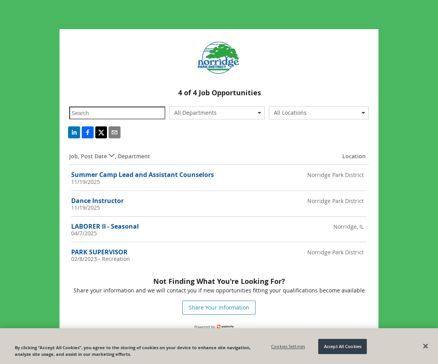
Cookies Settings (288, 348)
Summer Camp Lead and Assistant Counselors (142, 174)
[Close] (425, 347)
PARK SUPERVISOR (99, 252)
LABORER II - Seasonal (105, 226)
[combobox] (217, 112)
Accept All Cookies (342, 348)
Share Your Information (219, 307)
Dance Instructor (97, 200)
